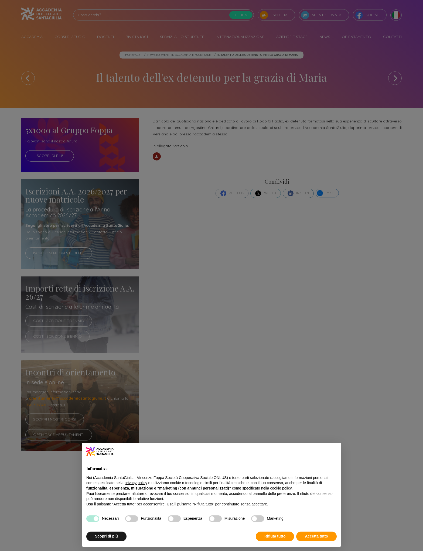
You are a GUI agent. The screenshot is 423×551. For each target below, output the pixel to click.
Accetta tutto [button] (316, 536)
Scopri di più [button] (106, 536)
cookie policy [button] (281, 488)
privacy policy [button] (136, 483)
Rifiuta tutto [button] (275, 536)
